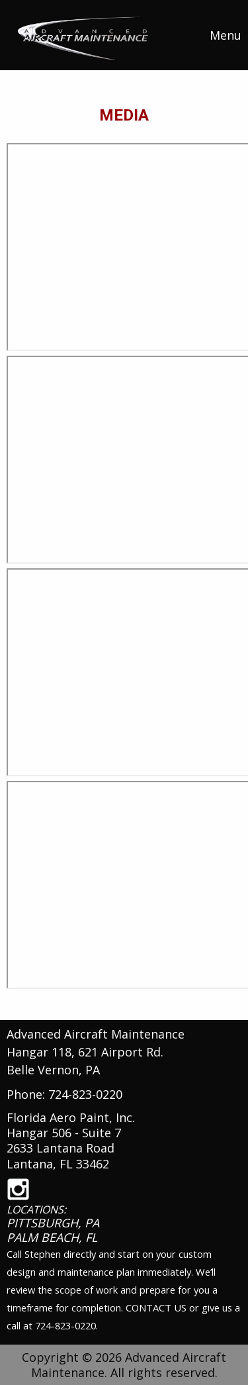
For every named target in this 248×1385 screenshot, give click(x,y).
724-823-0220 (85, 1094)
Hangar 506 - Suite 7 (64, 1133)
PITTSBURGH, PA (53, 1223)
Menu (218, 35)
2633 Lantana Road (60, 1148)
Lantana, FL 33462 (58, 1164)
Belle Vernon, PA (53, 1070)
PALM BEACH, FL (52, 1237)
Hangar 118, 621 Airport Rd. (85, 1052)
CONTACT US (156, 1307)
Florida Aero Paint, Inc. (71, 1117)
